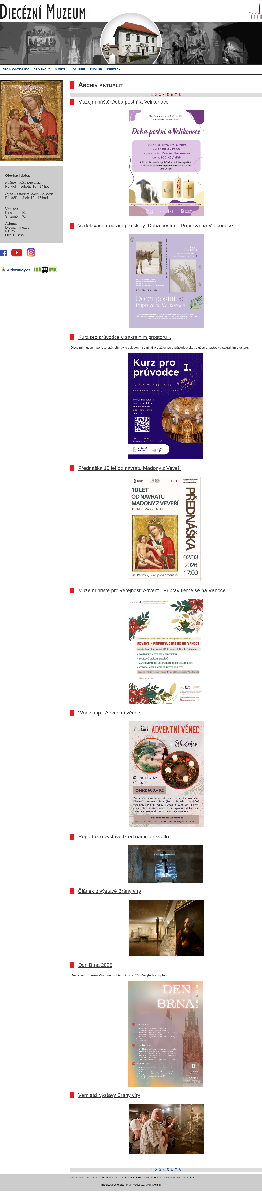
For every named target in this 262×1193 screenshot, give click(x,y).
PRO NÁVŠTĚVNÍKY (16, 69)
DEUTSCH (113, 69)
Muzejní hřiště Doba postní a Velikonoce (123, 102)
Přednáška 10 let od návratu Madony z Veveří (129, 468)
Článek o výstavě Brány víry (109, 891)
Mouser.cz (139, 1184)
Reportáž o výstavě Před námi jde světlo (123, 836)
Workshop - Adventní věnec (109, 713)
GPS (191, 1177)
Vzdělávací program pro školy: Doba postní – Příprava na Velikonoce (155, 225)
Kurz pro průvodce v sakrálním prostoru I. (124, 337)
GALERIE (79, 69)
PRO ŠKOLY (42, 69)
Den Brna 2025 (95, 965)
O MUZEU (61, 69)
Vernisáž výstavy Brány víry (109, 1095)
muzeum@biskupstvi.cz (108, 1177)
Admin (157, 1184)
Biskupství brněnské (112, 1184)
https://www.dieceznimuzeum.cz (142, 1177)
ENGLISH (96, 69)
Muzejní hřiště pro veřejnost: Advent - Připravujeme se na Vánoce (152, 590)
